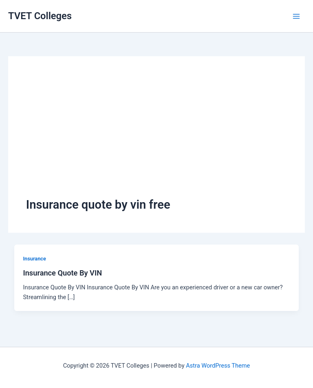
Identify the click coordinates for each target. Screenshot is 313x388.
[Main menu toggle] (296, 16)
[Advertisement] (156, 135)
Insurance (34, 259)
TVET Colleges (40, 16)
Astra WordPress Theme (218, 365)
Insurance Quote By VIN (62, 273)
